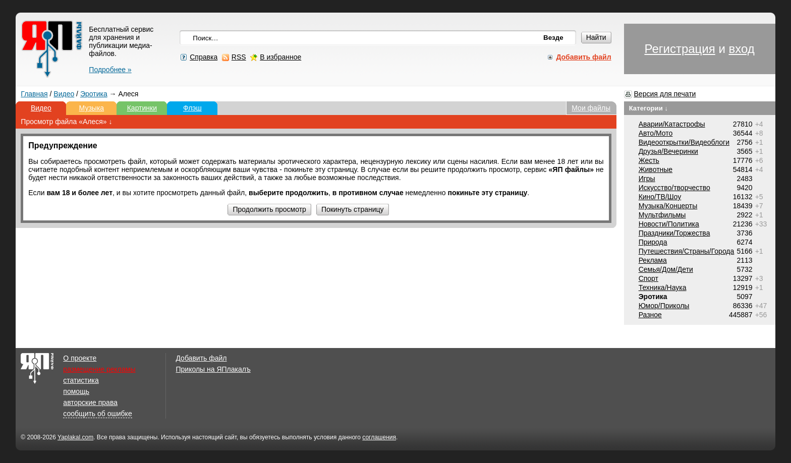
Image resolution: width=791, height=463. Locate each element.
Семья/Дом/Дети (666, 269)
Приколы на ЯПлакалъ (213, 369)
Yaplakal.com (75, 437)
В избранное (280, 57)
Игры (647, 179)
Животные (656, 169)
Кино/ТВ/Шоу (660, 197)
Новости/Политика (669, 224)
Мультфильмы (662, 215)
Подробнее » (110, 70)
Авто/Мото (656, 133)
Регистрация (679, 48)
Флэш (192, 108)
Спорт (648, 278)
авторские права (90, 402)
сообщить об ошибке (97, 414)
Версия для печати (665, 94)
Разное (650, 315)
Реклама (653, 260)
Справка (203, 57)
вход (741, 48)
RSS (239, 57)
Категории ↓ (648, 108)
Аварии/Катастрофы (672, 124)
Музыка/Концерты (668, 206)
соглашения (379, 437)
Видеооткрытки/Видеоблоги (684, 142)
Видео (63, 94)
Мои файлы (591, 108)
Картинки (142, 108)
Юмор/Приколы (664, 306)
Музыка (91, 108)
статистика (80, 380)
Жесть (649, 160)
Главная (34, 94)
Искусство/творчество (674, 188)
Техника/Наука (663, 287)
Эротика (93, 94)
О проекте (79, 358)
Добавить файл (201, 358)
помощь (76, 391)
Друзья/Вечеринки (668, 151)
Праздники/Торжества (674, 233)
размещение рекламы (99, 369)
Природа (653, 242)
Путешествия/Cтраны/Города (686, 251)
